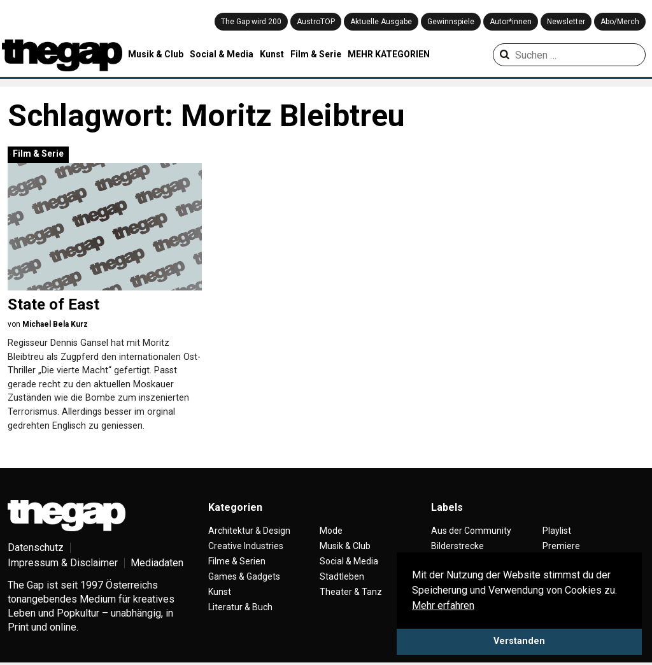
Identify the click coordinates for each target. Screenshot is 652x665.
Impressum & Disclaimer (63, 563)
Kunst (272, 54)
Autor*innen (511, 21)
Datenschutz (36, 547)
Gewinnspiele (450, 21)
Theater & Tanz (351, 592)
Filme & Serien (237, 561)
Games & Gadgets (244, 576)
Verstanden (519, 641)
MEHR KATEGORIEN (389, 54)
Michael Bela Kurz (55, 324)
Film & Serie (315, 54)
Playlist (556, 531)
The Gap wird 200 (251, 21)
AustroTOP (316, 21)
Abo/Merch (619, 21)
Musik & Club (155, 54)
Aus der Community (471, 531)
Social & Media (221, 54)
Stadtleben (342, 576)
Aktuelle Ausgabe (381, 21)
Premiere (561, 546)
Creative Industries (245, 546)
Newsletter (566, 21)
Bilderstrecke (457, 546)
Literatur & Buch (240, 607)
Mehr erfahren (443, 605)
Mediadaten (157, 563)
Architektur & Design (249, 531)
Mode (331, 531)
